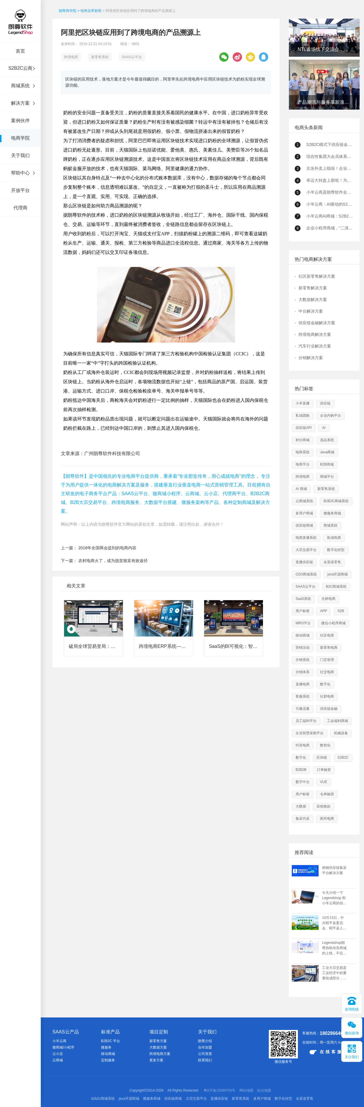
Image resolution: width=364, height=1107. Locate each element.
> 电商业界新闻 (89, 11)
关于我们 (20, 155)
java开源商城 (337, 574)
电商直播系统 (306, 538)
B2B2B (301, 770)
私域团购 (303, 415)
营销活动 (303, 648)
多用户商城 (304, 513)
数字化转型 (335, 550)
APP (323, 611)
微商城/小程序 (63, 1047)
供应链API (304, 428)
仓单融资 (327, 794)
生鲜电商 (328, 599)
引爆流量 (303, 709)
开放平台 (20, 190)
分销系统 (303, 660)
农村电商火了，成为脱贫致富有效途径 (113, 560)
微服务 (106, 1047)
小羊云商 (59, 1041)
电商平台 (303, 464)
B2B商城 (327, 464)
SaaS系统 (303, 599)
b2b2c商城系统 (103, 1099)
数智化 (325, 745)
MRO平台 (303, 623)
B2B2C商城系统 (336, 501)
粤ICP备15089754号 (219, 1090)
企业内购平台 (330, 415)
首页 (20, 51)
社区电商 (327, 635)
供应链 (325, 403)
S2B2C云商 (20, 68)
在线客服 (326, 1051)
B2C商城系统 (336, 586)
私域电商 (334, 538)
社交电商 (327, 672)
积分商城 (303, 440)
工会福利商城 (337, 721)
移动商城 (303, 635)
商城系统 (20, 85)
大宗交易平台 (306, 550)
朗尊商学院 (67, 11)
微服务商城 (332, 513)
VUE (323, 782)
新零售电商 (329, 648)
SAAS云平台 (132, 57)
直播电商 (303, 684)
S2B (341, 611)
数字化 (325, 684)
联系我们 (205, 1060)
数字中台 (303, 782)
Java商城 (327, 452)
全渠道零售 (332, 562)
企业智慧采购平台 (310, 733)
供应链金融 (329, 709)
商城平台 (327, 477)
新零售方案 (158, 1041)
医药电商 (327, 819)
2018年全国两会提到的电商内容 (107, 548)
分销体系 (303, 672)
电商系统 (303, 452)
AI (323, 428)
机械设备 (341, 733)
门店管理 (327, 660)
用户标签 (303, 611)
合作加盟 (205, 1047)
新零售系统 (100, 57)
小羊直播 (303, 403)
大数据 (301, 806)
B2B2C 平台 (110, 1041)
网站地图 (246, 1090)
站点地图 (264, 1090)
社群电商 (327, 696)
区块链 (322, 757)
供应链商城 (304, 525)
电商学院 (20, 138)
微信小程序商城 (333, 623)
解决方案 (20, 103)
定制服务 (108, 1060)
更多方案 (156, 1060)
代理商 (20, 207)
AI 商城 (301, 489)
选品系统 (327, 440)
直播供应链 (304, 562)
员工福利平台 (306, 721)
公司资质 (205, 1054)
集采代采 (303, 819)
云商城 (57, 1060)
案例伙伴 (20, 120)
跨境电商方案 (159, 1054)
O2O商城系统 (306, 574)
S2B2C (343, 757)
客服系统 (303, 696)
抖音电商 (303, 745)
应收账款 (324, 806)
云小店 (57, 1054)
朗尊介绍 (205, 1041)
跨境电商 (71, 57)
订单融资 (324, 770)
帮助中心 (20, 172)
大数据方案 (158, 1047)
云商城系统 (304, 501)
